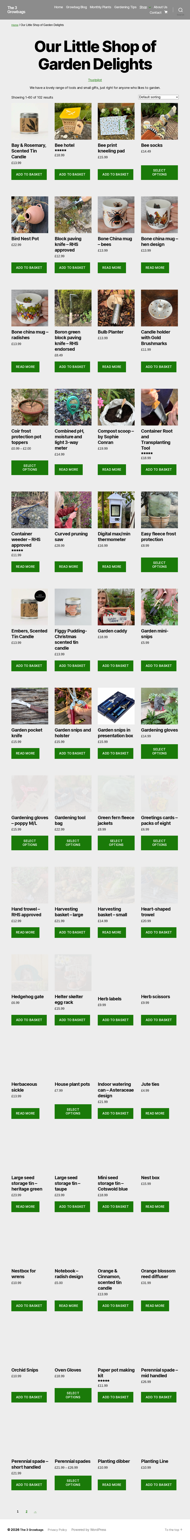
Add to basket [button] (29, 174)
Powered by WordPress (93, 1530)
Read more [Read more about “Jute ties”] (155, 1113)
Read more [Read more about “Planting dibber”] (111, 1485)
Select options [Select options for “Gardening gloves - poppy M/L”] (30, 843)
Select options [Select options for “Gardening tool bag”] (73, 843)
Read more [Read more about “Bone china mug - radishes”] (25, 367)
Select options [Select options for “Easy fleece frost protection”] (159, 564)
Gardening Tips (125, 7)
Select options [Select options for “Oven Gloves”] (73, 1395)
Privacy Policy (61, 1530)
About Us (160, 7)
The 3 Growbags (17, 9)
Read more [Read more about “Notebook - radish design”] (68, 1306)
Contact (156, 12)
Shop (143, 7)
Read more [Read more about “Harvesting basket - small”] (111, 932)
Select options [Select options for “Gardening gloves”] (159, 751)
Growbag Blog (76, 7)
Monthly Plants (100, 7)
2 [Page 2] (27, 1511)
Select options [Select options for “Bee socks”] (159, 172)
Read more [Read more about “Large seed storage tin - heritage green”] (25, 1206)
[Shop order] (158, 97)
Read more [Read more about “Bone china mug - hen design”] (155, 268)
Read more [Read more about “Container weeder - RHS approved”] (25, 566)
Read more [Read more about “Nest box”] (155, 1206)
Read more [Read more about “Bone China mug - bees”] (111, 268)
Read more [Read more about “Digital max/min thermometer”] (111, 566)
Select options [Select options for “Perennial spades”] (73, 1482)
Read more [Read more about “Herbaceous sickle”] (25, 1113)
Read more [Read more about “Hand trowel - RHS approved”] (25, 932)
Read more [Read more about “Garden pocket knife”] (25, 753)
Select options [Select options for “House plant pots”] (73, 1111)
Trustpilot (95, 80)
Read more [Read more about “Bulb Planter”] (111, 367)
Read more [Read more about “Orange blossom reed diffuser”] (155, 1306)
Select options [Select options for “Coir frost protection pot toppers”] (30, 467)
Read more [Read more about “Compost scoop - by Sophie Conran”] (111, 469)
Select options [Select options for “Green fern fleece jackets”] (116, 843)
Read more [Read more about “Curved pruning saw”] (68, 566)
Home (58, 7)
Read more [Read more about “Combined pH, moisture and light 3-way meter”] (68, 469)
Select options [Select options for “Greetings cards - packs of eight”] (159, 843)
